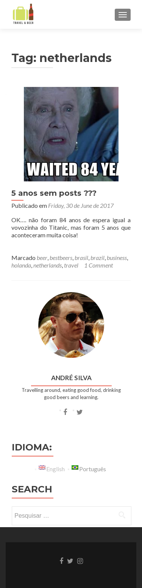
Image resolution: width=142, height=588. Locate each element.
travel (71, 265)
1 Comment (98, 265)
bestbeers (61, 257)
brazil (98, 257)
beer (42, 257)
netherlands (47, 265)
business (117, 257)
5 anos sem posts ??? (54, 193)
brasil (81, 257)
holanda (21, 265)
